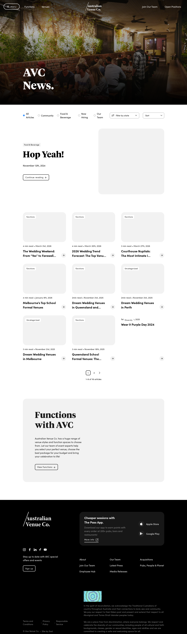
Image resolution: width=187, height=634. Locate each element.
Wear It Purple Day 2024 (137, 324)
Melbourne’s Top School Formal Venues (39, 305)
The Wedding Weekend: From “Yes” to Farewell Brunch (39, 255)
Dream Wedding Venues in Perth (137, 305)
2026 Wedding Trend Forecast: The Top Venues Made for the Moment (89, 255)
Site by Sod (47, 631)
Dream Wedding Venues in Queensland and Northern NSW (88, 307)
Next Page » (99, 373)
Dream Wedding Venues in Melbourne (39, 356)
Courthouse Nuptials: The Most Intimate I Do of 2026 (135, 255)
